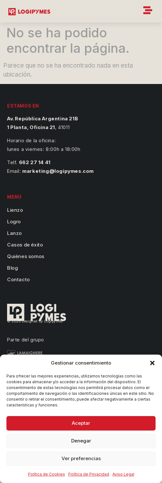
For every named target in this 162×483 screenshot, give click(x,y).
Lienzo (15, 210)
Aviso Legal (123, 474)
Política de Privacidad (88, 474)
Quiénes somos (25, 256)
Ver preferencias (81, 458)
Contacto (18, 279)
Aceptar (81, 423)
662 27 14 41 (35, 162)
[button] (152, 363)
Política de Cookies (46, 474)
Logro (14, 221)
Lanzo (14, 233)
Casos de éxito (25, 245)
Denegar (81, 441)
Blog (12, 268)
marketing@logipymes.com (58, 171)
